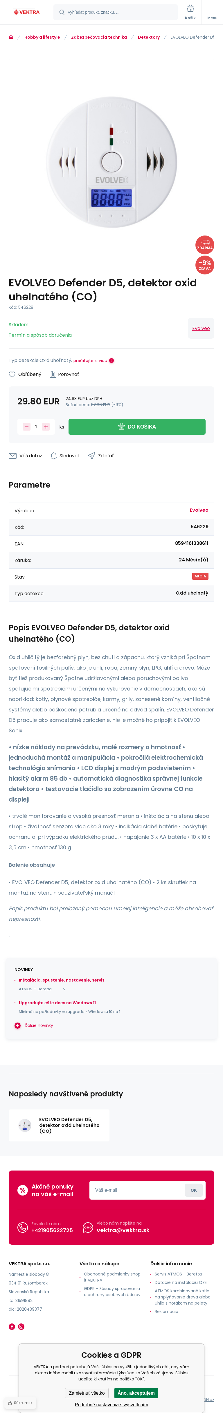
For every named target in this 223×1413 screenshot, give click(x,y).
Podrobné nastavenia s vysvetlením (111, 1404)
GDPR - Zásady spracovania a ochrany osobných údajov (112, 1292)
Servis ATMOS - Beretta (178, 1274)
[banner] (27, 12)
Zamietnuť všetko (87, 1393)
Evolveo (201, 328)
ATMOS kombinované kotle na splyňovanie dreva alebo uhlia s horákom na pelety (183, 1297)
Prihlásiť (194, 1190)
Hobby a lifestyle (42, 37)
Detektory (149, 37)
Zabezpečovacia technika (99, 37)
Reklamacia (166, 1311)
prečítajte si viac (90, 360)
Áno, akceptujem (136, 1393)
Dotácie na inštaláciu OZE (181, 1282)
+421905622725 (52, 1230)
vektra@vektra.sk (123, 1230)
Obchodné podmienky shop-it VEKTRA (113, 1277)
